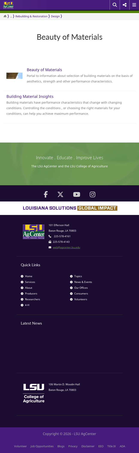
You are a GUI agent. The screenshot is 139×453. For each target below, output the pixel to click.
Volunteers (78, 299)
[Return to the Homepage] (5, 16)
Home (26, 276)
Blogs (60, 446)
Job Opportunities (42, 446)
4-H (25, 305)
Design (55, 16)
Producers (29, 293)
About (26, 288)
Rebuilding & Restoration (31, 16)
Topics (76, 276)
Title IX (111, 446)
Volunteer (20, 446)
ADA (122, 446)
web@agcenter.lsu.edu (66, 247)
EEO (100, 446)
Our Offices (79, 288)
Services (28, 282)
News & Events (81, 282)
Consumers (79, 293)
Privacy (73, 446)
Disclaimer (87, 446)
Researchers (30, 299)
